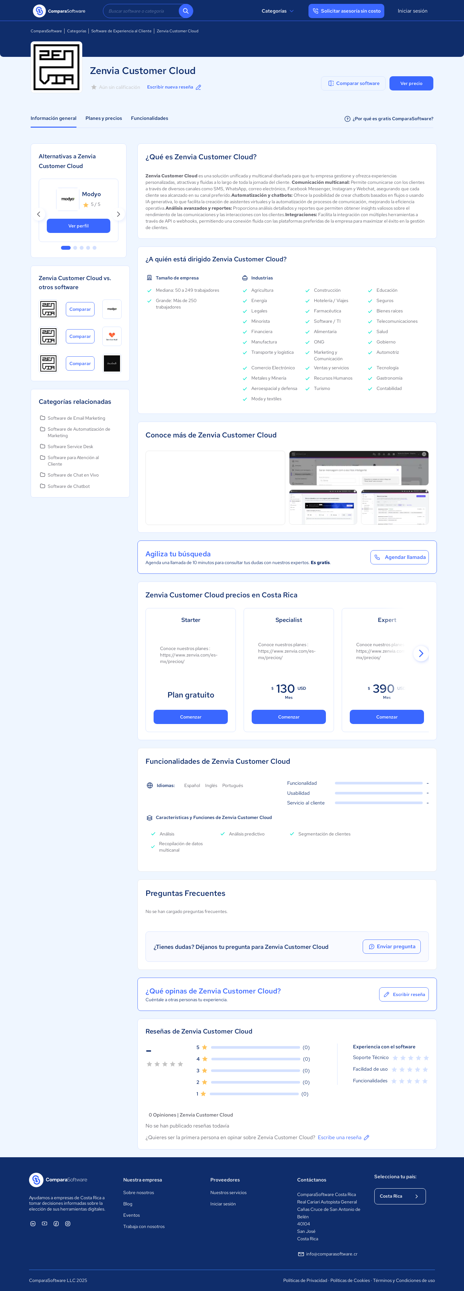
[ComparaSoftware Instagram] (68, 1223)
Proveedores (225, 1180)
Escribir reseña (404, 994)
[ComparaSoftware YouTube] (44, 1223)
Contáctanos (311, 1180)
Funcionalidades (149, 118)
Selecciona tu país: (395, 1176)
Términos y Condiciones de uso (404, 1280)
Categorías (279, 11)
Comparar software (353, 83)
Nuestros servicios (228, 1192)
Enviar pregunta (392, 946)
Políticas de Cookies (350, 1280)
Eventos (131, 1215)
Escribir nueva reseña (174, 87)
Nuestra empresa (142, 1180)
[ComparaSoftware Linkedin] (33, 1223)
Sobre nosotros (138, 1192)
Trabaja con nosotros (144, 1226)
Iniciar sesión (413, 10)
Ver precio (411, 83)
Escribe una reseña (344, 1137)
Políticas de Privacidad (305, 1280)
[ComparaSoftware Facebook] (56, 1223)
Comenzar (191, 717)
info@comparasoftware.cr (327, 1254)
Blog (127, 1204)
